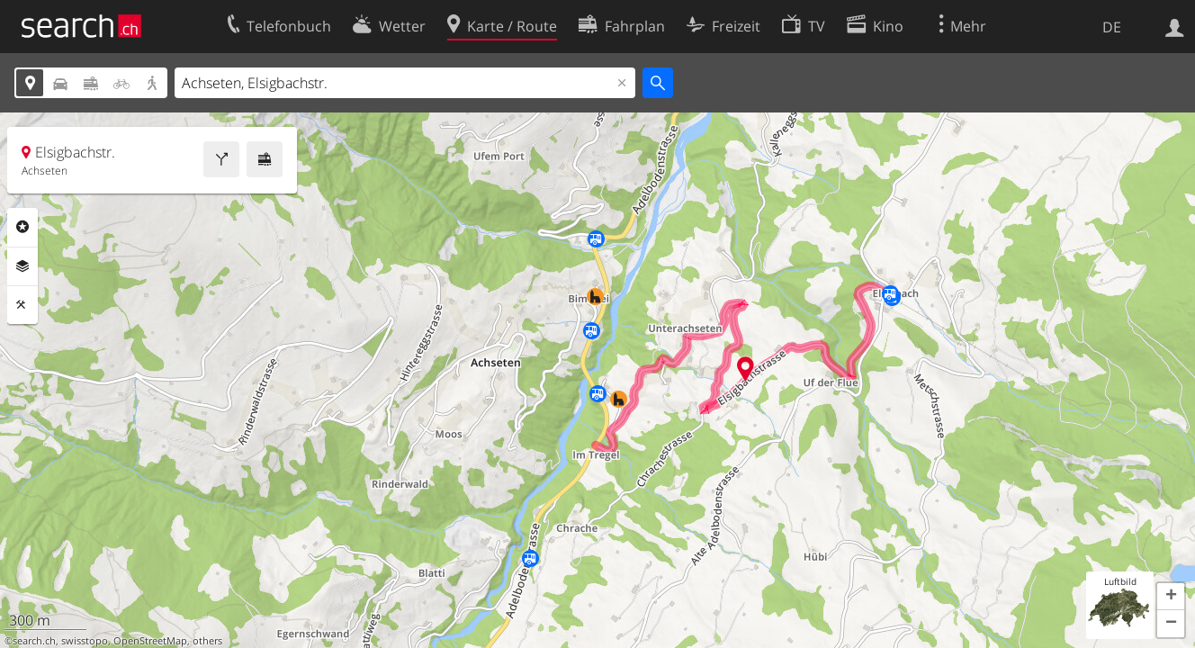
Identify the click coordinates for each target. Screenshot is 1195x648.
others (207, 640)
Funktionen (22, 305)
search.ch (34, 640)
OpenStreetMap (150, 640)
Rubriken (22, 227)
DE (1111, 27)
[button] (1170, 596)
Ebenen (22, 266)
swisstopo (84, 640)
